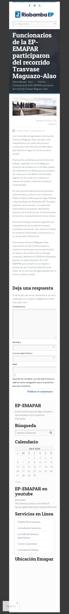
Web (15, 364)
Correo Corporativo (27, 543)
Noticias (41, 81)
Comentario (34, 306)
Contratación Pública (28, 550)
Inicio (30, 81)
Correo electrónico (33, 353)
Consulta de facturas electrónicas (28, 535)
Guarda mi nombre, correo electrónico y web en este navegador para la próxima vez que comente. (34, 382)
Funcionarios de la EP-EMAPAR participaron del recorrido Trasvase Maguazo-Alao (33, 87)
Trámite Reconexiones (29, 522)
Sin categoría (52, 122)
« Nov (18, 482)
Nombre (33, 342)
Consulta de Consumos (29, 528)
